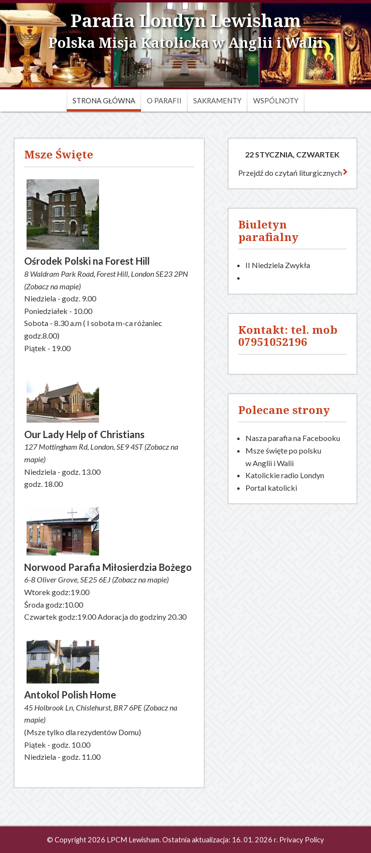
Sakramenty (217, 101)
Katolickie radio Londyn (284, 475)
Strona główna (103, 101)
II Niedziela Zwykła (277, 265)
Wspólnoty (276, 101)
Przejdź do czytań (292, 172)
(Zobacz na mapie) (52, 286)
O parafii (164, 101)
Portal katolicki (271, 487)
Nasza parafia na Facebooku (292, 437)
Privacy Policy (301, 840)
